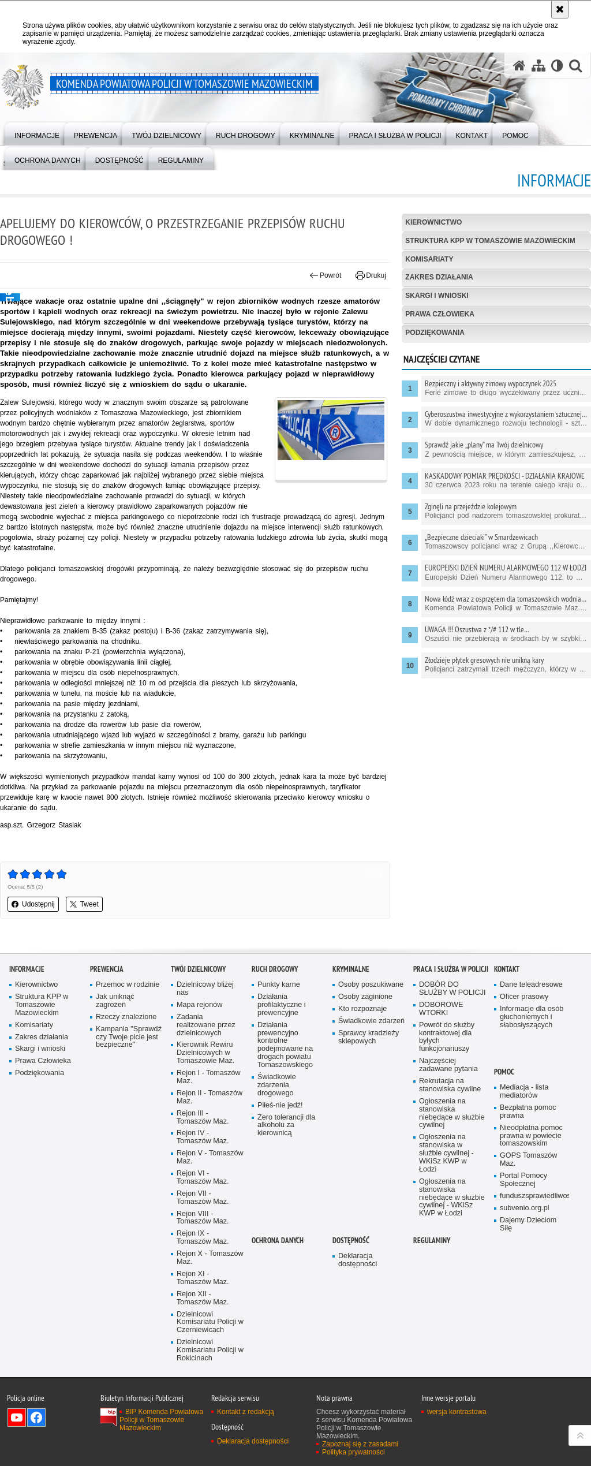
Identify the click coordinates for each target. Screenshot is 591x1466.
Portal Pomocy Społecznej (523, 1180)
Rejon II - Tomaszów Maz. (209, 1097)
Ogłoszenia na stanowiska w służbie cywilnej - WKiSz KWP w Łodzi (446, 1153)
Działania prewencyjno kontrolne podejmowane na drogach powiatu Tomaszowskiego (285, 1045)
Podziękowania (435, 333)
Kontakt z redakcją (245, 1412)
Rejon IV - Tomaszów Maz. (203, 1137)
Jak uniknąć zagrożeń (115, 1001)
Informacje (26, 969)
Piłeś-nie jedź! (280, 1105)
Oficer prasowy (524, 997)
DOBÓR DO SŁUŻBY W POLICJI (452, 989)
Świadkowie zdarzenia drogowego (276, 1085)
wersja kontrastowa (457, 1412)
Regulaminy (431, 1240)
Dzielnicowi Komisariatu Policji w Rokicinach (210, 1350)
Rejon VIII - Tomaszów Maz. (203, 1218)
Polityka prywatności (353, 1452)
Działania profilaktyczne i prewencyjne (281, 1005)
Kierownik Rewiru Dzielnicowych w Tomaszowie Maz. (205, 1053)
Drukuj (371, 275)
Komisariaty (429, 259)
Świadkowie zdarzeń (371, 1021)
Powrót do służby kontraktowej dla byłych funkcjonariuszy (446, 1037)
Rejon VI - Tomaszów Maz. (203, 1177)
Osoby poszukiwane (370, 984)
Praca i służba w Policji (450, 969)
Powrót (325, 275)
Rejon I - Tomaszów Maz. (209, 1077)
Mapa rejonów (199, 1005)
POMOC (504, 1072)
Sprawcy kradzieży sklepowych (368, 1037)
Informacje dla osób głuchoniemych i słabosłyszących (531, 1017)
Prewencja (107, 969)
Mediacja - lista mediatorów (524, 1091)
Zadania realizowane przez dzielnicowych (206, 1025)
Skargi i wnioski (436, 296)
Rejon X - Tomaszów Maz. (210, 1258)
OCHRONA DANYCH (278, 1240)
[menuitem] (37, 133)
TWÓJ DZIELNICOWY (198, 969)
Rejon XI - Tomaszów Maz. (203, 1278)
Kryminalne (350, 969)
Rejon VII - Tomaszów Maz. (203, 1198)
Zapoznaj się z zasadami (360, 1444)
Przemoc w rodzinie (127, 984)
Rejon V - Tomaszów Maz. (210, 1157)
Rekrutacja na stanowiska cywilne (450, 1085)
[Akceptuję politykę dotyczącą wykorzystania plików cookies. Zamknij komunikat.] (559, 9)
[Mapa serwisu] (538, 65)
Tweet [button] (84, 904)
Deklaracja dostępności (357, 1260)
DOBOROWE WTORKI (441, 1009)
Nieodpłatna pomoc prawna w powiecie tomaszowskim (531, 1136)
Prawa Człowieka (439, 314)
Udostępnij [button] (33, 904)
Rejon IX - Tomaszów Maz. (203, 1237)
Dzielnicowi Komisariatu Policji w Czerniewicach (210, 1322)
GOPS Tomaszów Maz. (528, 1159)
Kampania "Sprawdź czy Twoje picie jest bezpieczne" (129, 1037)
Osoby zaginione (365, 997)
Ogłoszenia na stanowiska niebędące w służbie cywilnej (452, 1113)
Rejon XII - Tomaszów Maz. (203, 1298)
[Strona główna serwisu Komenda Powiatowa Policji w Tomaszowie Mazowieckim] (519, 65)
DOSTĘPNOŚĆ (350, 1240)
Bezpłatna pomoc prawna (528, 1112)
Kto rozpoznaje (362, 1009)
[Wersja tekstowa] (557, 65)
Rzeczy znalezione (126, 1017)
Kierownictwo (433, 222)
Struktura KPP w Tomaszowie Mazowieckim (490, 241)
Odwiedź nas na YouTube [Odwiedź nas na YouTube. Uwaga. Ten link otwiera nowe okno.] (17, 1417)
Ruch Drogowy (275, 969)
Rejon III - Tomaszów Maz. (203, 1117)
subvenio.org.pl (524, 1208)
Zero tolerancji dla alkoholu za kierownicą (286, 1125)
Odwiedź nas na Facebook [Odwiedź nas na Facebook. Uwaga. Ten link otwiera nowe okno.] (36, 1417)
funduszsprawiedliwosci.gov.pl (533, 1196)
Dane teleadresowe (531, 984)
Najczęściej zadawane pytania (448, 1065)
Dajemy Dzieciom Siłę (528, 1224)
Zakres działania (439, 277)
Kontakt (506, 969)
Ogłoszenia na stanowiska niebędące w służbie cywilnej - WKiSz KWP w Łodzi (452, 1198)
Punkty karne (278, 984)
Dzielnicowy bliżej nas (205, 989)
